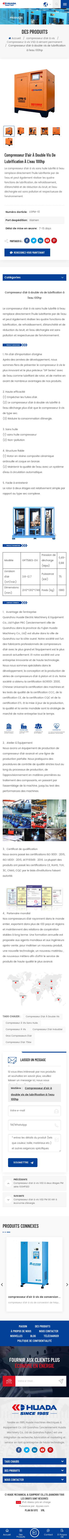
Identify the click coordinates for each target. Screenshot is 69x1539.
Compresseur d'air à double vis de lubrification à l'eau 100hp (32, 1093)
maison (23, 1326)
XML (43, 1510)
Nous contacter (48, 1331)
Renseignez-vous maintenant (27, 252)
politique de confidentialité (34, 1341)
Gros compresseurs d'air (19, 1036)
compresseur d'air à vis (40, 38)
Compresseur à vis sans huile (22, 1023)
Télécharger (51, 1336)
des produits (42, 1326)
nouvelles (16, 1336)
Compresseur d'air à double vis (42, 1016)
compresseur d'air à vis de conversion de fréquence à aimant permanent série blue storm (34, 1297)
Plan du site (31, 1510)
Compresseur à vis (16, 1029)
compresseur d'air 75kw (18, 1042)
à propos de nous (21, 1331)
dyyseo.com (42, 1506)
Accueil (15, 38)
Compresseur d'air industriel (47, 1029)
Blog (33, 1336)
